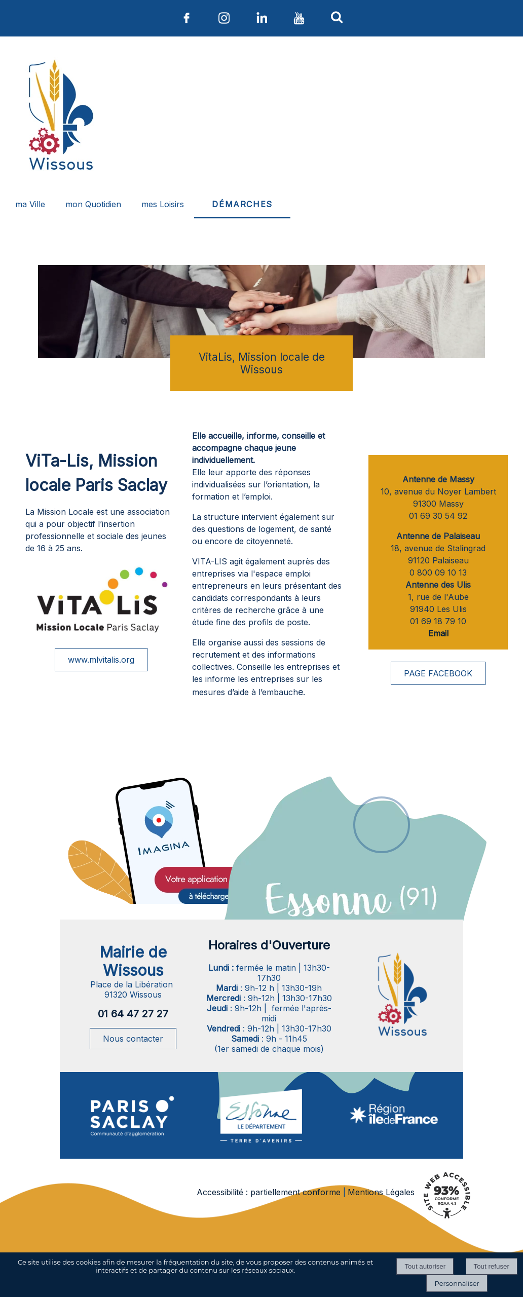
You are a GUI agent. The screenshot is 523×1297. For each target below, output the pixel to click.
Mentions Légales (381, 1192)
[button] (336, 17)
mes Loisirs (162, 204)
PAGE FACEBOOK (438, 673)
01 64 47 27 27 (133, 1014)
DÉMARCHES (242, 204)
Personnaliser (456, 1283)
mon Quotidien (93, 204)
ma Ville (30, 204)
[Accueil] (59, 117)
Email (438, 633)
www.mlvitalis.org (101, 660)
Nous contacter (133, 1039)
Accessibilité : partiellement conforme (269, 1192)
